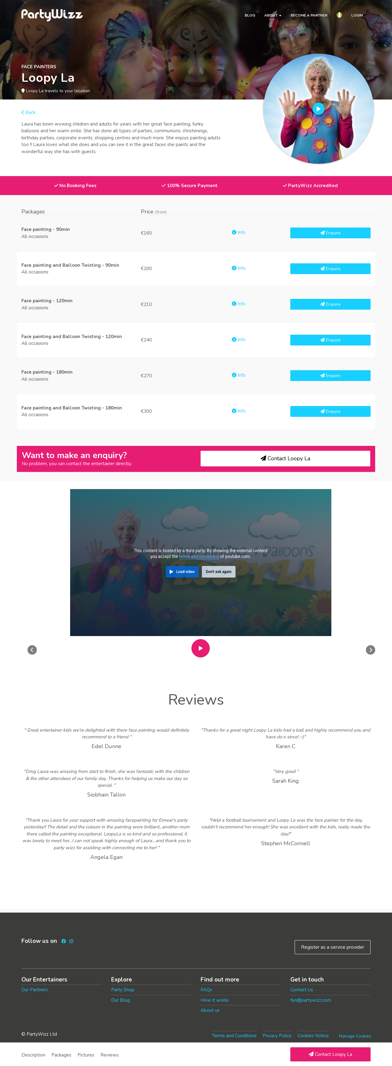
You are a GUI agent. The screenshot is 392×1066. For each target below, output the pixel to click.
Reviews (109, 1055)
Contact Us (301, 990)
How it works (215, 1000)
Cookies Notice (313, 1036)
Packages (61, 1055)
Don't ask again (218, 572)
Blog (250, 15)
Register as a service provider (332, 947)
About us (210, 1010)
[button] (339, 16)
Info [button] (239, 232)
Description (33, 1055)
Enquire (330, 233)
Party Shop (122, 990)
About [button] (272, 15)
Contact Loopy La (330, 1054)
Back (28, 112)
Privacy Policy (277, 1036)
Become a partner (309, 15)
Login (357, 15)
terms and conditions (199, 556)
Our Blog (120, 1000)
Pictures (85, 1055)
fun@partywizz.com (310, 1000)
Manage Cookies (355, 1036)
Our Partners (34, 990)
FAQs (206, 990)
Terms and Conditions (234, 1036)
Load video (185, 572)
